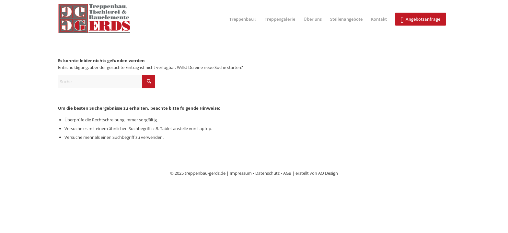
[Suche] (106, 81)
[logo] (99, 19)
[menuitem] (242, 19)
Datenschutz (267, 173)
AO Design (328, 173)
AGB (287, 173)
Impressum (241, 173)
